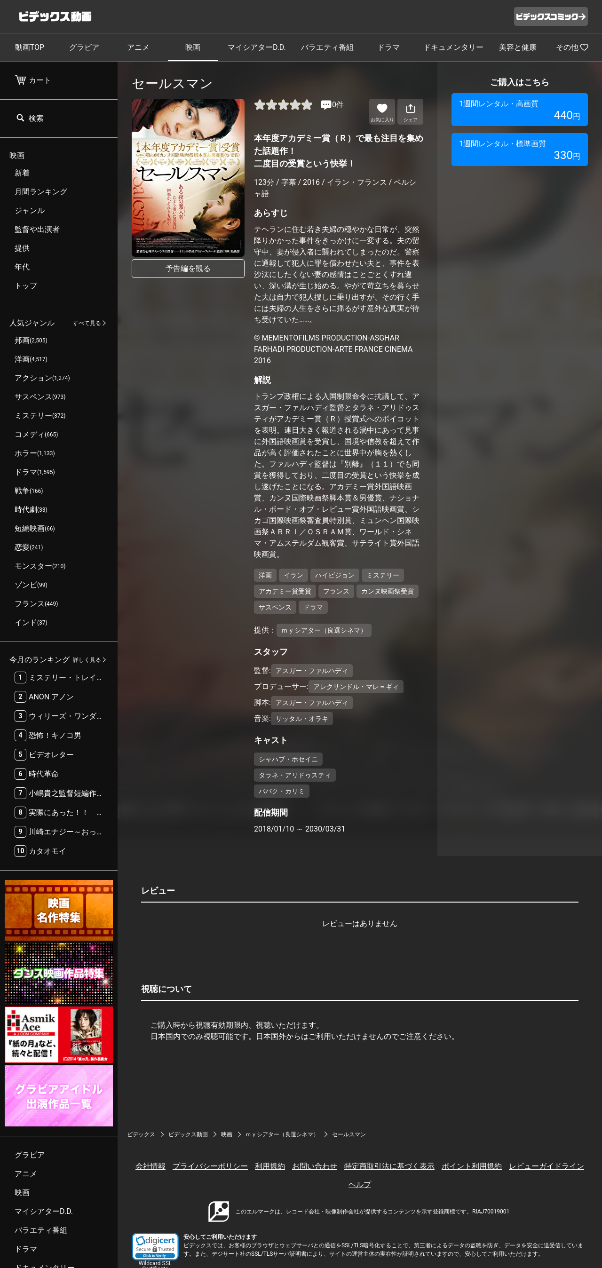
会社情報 (150, 1166)
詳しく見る (87, 660)
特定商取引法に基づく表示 (389, 1166)
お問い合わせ (314, 1166)
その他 (572, 47)
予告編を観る (188, 268)
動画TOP (29, 47)
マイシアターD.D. (257, 47)
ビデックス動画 (188, 1134)
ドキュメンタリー (453, 47)
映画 (192, 47)
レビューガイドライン (546, 1166)
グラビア (84, 47)
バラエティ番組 (327, 47)
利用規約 (270, 1166)
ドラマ (388, 47)
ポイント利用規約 (472, 1166)
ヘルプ (360, 1184)
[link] (155, 1246)
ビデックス (141, 1134)
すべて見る (87, 323)
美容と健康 (518, 47)
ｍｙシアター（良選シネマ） (282, 1134)
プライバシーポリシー (210, 1166)
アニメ (138, 47)
